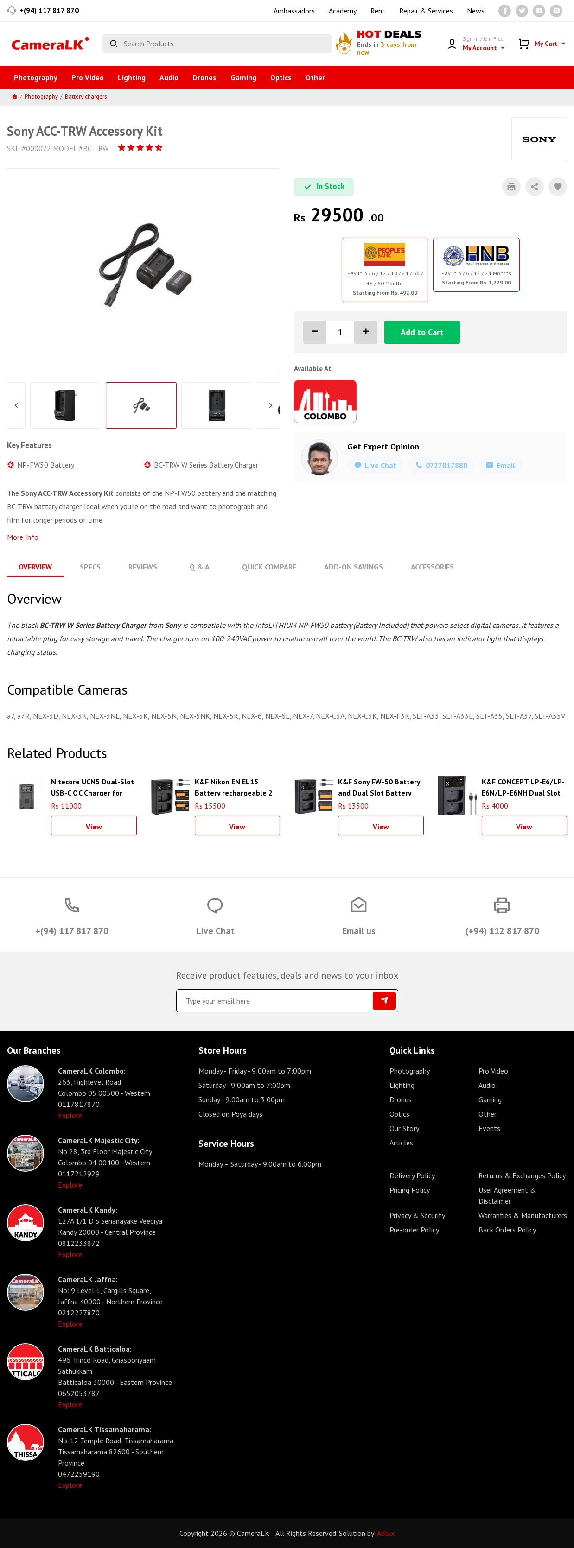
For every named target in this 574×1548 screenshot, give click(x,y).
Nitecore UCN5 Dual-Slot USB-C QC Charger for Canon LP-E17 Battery (92, 786)
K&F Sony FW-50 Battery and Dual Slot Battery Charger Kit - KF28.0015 (379, 786)
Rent (377, 10)
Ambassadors (294, 10)
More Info (22, 537)
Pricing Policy (409, 1189)
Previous (16, 405)
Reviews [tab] (142, 566)
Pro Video (87, 77)
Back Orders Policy (507, 1229)
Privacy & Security (417, 1215)
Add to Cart (422, 332)
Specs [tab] (90, 566)
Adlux (386, 1533)
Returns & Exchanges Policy (522, 1175)
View (94, 826)
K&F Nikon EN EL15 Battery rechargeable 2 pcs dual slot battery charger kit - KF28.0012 (234, 786)
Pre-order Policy (414, 1229)
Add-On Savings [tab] (352, 566)
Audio (169, 77)
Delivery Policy (412, 1175)
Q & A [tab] (199, 566)
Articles (401, 1142)
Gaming (243, 77)
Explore (70, 1115)
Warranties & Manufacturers (522, 1215)
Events (489, 1128)
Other (315, 77)
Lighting (132, 77)
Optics (281, 77)
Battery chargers (86, 97)
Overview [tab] (35, 566)
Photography (35, 77)
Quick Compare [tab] (268, 566)
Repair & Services (426, 10)
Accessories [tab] (431, 566)
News (476, 10)
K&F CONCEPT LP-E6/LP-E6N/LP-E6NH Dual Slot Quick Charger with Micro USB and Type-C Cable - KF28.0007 (523, 786)
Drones (204, 77)
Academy (343, 10)
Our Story (404, 1128)
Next (270, 405)
